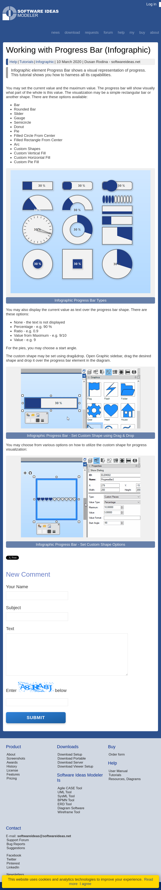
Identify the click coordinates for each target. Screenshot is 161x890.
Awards (12, 762)
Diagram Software (71, 808)
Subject (13, 607)
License (12, 770)
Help (121, 33)
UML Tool (64, 792)
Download (72, 33)
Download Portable (72, 758)
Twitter (11, 859)
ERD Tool (65, 804)
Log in (151, 4)
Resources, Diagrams (125, 779)
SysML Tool (66, 796)
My (132, 33)
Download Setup (70, 754)
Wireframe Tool (69, 812)
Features (13, 774)
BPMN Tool (66, 800)
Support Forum (18, 840)
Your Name (17, 586)
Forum (108, 33)
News (55, 33)
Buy (142, 33)
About (154, 33)
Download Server (70, 762)
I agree (85, 884)
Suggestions (16, 848)
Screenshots (16, 758)
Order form (117, 754)
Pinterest (13, 863)
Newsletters (15, 874)
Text (10, 628)
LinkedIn (13, 867)
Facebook (14, 855)
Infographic (45, 62)
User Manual (118, 771)
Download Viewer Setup (75, 766)
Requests (92, 33)
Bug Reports (16, 844)
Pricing (12, 778)
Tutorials (26, 62)
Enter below (36, 687)
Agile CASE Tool (70, 788)
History (12, 766)
